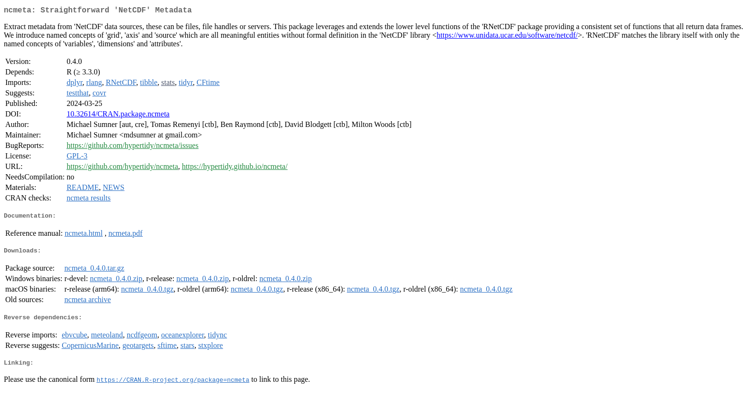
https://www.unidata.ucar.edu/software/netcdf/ (507, 37)
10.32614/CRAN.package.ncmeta (118, 116)
